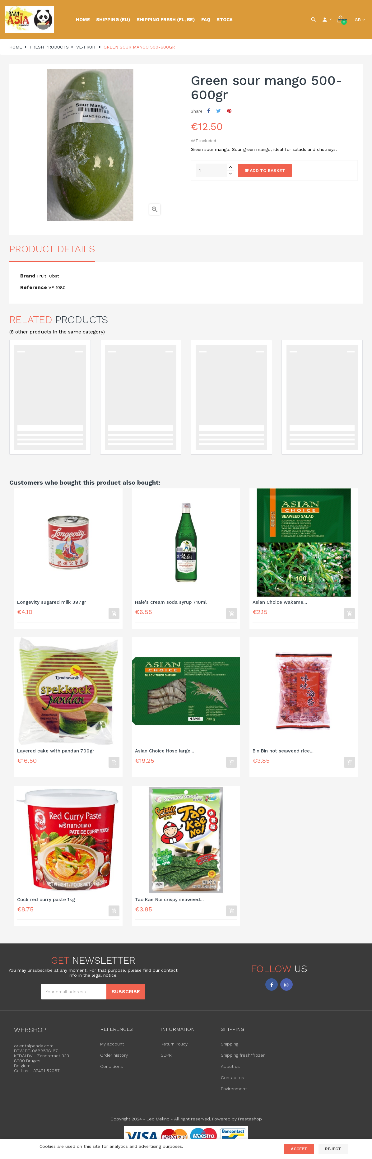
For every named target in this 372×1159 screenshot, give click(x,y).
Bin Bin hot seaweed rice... (283, 752)
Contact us (232, 1081)
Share (208, 111)
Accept (299, 1149)
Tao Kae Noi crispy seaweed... (169, 902)
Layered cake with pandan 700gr (55, 752)
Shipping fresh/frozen (243, 1058)
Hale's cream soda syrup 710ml (171, 602)
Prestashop (250, 1122)
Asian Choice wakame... (280, 602)
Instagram (286, 988)
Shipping (229, 1047)
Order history (114, 1058)
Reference (33, 287)
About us (230, 1070)
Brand (27, 276)
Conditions (111, 1070)
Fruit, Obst (48, 275)
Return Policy (174, 1047)
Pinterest (229, 111)
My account (112, 1047)
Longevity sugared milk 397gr (51, 602)
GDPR (166, 1058)
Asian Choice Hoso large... (164, 752)
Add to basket (264, 170)
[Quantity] (211, 170)
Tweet (218, 111)
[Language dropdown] (359, 19)
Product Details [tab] (52, 249)
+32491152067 (45, 1074)
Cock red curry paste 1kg (46, 902)
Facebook (271, 988)
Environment (234, 1092)
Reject (333, 1149)
